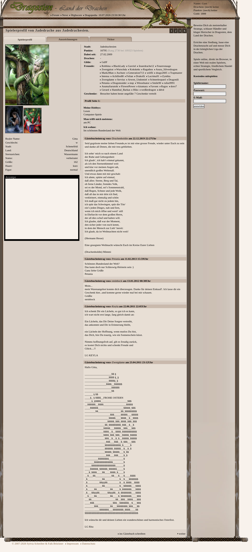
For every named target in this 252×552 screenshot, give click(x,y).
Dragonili (173, 79)
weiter (182, 533)
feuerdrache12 (146, 65)
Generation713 (136, 72)
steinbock (117, 280)
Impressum (73, 543)
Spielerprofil (25, 39)
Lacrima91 (154, 76)
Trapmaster (176, 72)
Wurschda (121, 69)
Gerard (105, 89)
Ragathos (148, 69)
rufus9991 (169, 82)
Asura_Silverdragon (166, 69)
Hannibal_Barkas (121, 89)
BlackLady (119, 65)
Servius (121, 79)
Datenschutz (88, 543)
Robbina (105, 65)
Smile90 (156, 82)
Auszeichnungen (68, 39)
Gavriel (132, 65)
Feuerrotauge (164, 65)
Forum (55, 15)
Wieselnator (143, 82)
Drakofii (140, 76)
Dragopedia (91, 15)
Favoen (154, 86)
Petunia (105, 82)
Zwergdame (107, 79)
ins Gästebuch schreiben (132, 533)
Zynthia (166, 76)
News (65, 15)
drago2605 (161, 72)
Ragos (164, 86)
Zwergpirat (107, 69)
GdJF (104, 62)
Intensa (105, 76)
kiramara (143, 86)
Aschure (120, 72)
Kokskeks (135, 69)
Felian (129, 76)
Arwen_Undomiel (137, 79)
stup (131, 82)
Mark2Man (107, 72)
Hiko (135, 89)
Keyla (115, 306)
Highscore (76, 15)
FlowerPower (128, 86)
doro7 (174, 86)
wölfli (150, 72)
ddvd (161, 89)
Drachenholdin (120, 138)
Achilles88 (118, 76)
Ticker (111, 39)
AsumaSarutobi (109, 86)
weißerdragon (148, 89)
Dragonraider (119, 82)
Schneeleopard (158, 79)
